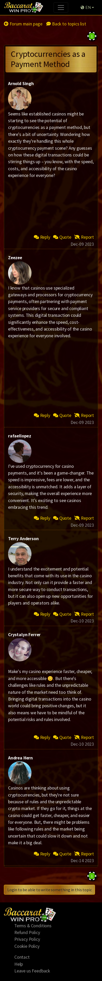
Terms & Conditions (33, 926)
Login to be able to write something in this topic (49, 889)
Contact (22, 957)
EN (86, 7)
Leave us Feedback (32, 971)
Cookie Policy (27, 946)
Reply (42, 237)
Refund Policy (27, 932)
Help (18, 964)
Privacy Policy (27, 939)
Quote (62, 237)
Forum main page (23, 24)
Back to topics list (66, 24)
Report (84, 237)
